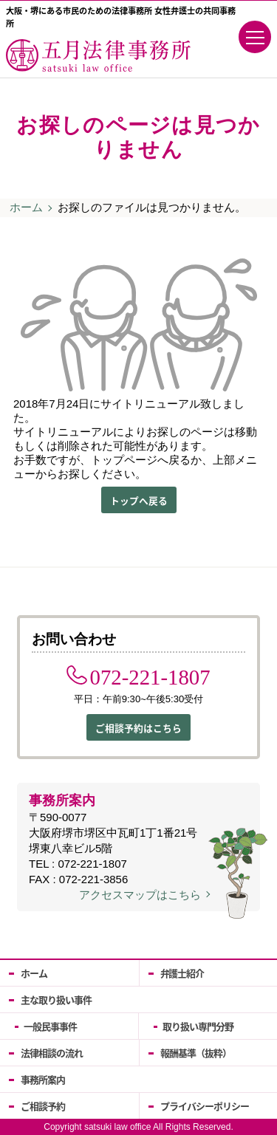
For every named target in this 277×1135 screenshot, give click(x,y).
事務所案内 (43, 1079)
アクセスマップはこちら (140, 894)
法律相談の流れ (52, 1053)
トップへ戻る (139, 500)
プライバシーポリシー (204, 1106)
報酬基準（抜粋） (195, 1053)
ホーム (26, 207)
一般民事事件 (50, 1026)
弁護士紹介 (182, 973)
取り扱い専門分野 (198, 1026)
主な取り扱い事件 (56, 999)
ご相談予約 (43, 1106)
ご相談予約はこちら (138, 728)
